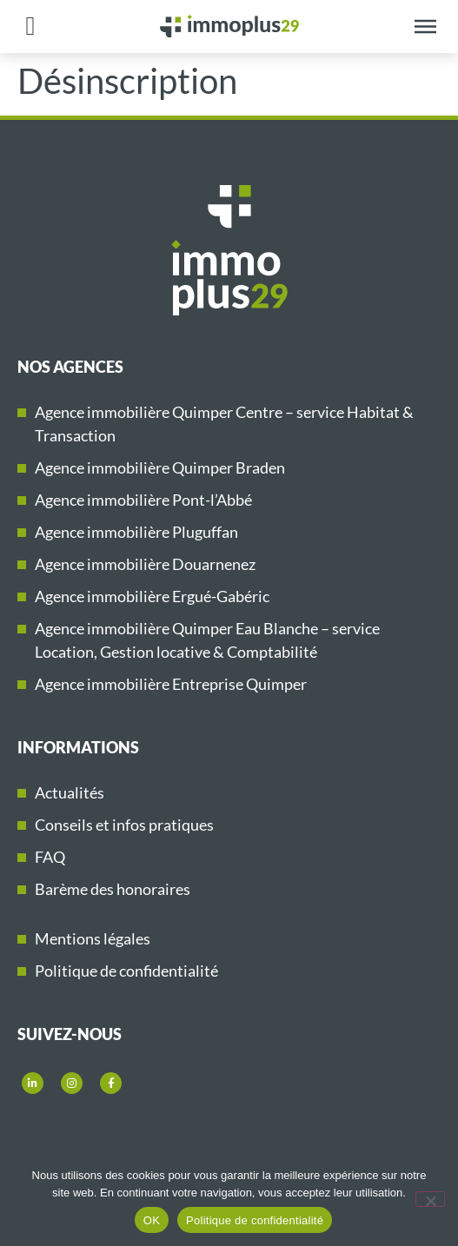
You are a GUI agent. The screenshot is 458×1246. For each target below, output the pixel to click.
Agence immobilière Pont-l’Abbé (143, 499)
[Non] (430, 1199)
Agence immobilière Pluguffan (136, 531)
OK (151, 1220)
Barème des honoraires (112, 888)
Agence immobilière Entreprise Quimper (171, 683)
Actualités (69, 792)
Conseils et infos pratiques (124, 824)
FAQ (50, 856)
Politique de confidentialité (126, 970)
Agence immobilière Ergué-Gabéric (152, 596)
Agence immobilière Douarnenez (145, 563)
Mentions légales (92, 938)
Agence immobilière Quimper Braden (160, 467)
